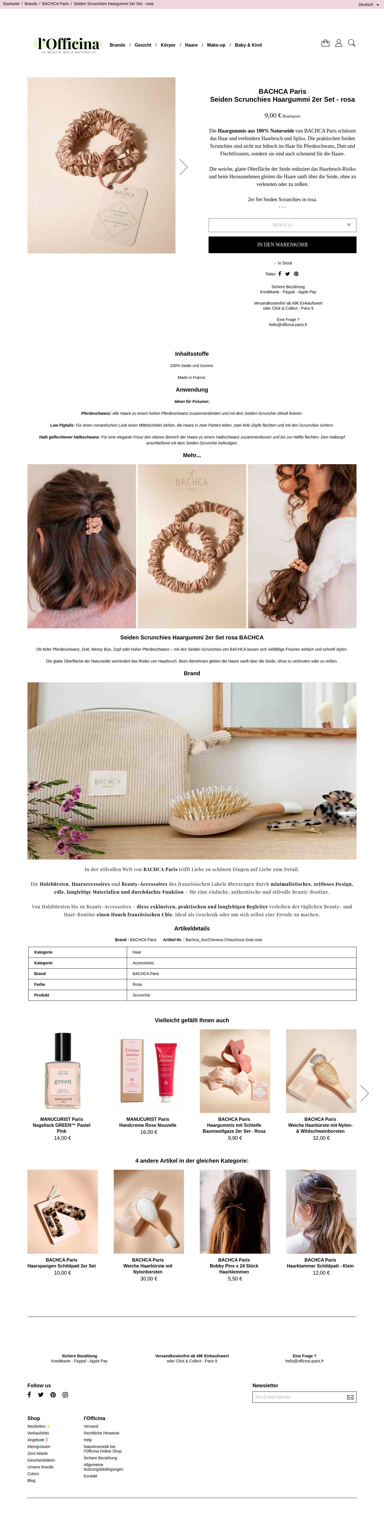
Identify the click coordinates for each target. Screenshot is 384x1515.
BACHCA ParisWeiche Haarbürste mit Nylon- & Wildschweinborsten (320, 1125)
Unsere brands (40, 1467)
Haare (191, 45)
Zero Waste (37, 1453)
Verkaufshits (38, 1433)
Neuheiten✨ (38, 1426)
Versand (91, 1426)
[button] (185, 167)
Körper (168, 45)
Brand (120, 939)
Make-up (216, 45)
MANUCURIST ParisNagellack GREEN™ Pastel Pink (62, 1125)
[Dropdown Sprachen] (370, 4)
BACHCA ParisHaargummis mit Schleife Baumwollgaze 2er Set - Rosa (234, 1125)
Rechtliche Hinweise (101, 1433)
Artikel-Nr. (173, 939)
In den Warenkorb (282, 245)
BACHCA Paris (282, 91)
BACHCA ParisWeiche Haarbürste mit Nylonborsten (147, 1266)
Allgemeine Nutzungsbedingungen (103, 1466)
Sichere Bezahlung (100, 1458)
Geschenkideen (41, 1460)
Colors (33, 1473)
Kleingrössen (38, 1446)
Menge (280, 225)
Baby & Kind (248, 45)
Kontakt (90, 1476)
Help (88, 1440)
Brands (117, 45)
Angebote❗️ (38, 1440)
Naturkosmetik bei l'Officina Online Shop (103, 1448)
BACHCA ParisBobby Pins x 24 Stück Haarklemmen (234, 1266)
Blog (31, 1480)
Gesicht (143, 45)
